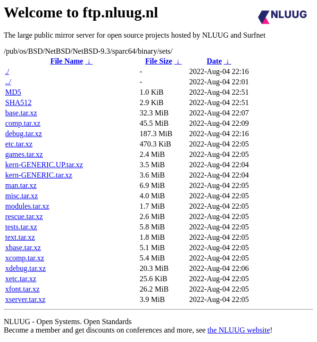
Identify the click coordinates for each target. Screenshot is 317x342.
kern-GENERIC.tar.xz (38, 175)
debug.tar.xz (23, 134)
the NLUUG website (239, 330)
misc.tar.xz (21, 196)
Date (214, 61)
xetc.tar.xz (20, 279)
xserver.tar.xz (25, 299)
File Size (158, 61)
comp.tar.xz (23, 123)
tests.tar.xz (21, 227)
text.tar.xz (20, 237)
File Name (66, 61)
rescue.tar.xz (24, 216)
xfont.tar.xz (22, 289)
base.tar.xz (21, 113)
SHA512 (18, 102)
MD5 (13, 92)
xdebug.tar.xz (25, 268)
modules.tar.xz (27, 206)
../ (8, 82)
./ (7, 71)
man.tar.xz (21, 185)
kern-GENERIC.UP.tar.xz (44, 165)
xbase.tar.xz (23, 248)
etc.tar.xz (19, 144)
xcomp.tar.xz (24, 258)
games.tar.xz (24, 154)
